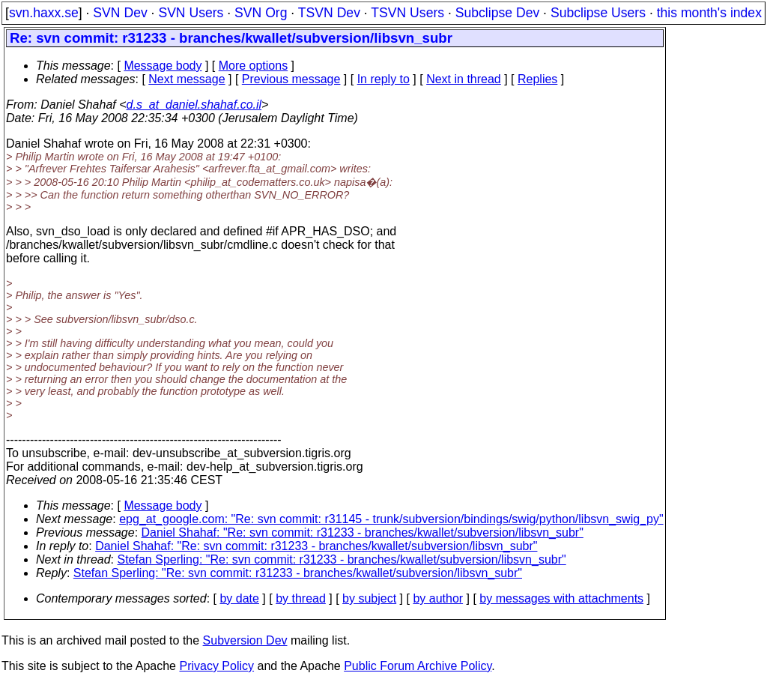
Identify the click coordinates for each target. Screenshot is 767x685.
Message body (162, 65)
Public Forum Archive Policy (417, 666)
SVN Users (190, 12)
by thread (301, 598)
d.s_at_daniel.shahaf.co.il (194, 104)
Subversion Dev (245, 640)
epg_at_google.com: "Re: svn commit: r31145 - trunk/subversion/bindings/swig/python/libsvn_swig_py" (391, 519)
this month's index (709, 12)
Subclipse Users (598, 12)
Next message (186, 79)
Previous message (291, 79)
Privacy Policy (216, 666)
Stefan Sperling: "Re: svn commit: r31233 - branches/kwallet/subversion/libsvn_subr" (342, 559)
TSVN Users (407, 12)
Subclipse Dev (497, 12)
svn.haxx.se (44, 12)
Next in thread (463, 79)
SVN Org (260, 12)
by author (438, 598)
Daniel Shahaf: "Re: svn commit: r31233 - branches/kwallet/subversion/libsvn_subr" (362, 532)
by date (238, 598)
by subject (369, 598)
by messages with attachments (561, 598)
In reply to (383, 79)
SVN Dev (120, 12)
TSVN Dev (329, 12)
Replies (537, 79)
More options (253, 65)
